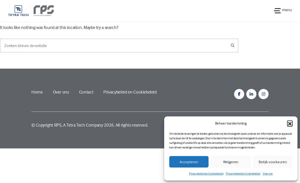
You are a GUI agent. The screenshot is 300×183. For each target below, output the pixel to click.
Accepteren (189, 161)
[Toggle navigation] (281, 10)
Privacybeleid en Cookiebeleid (206, 173)
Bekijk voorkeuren (273, 161)
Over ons (268, 173)
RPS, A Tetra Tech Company (78, 125)
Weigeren (230, 161)
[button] (289, 123)
